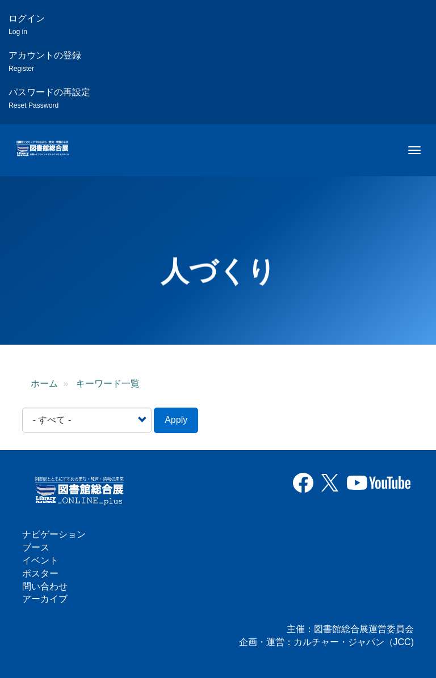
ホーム (44, 383)
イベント (40, 560)
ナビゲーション (54, 534)
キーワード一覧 (108, 383)
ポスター (40, 573)
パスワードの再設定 (49, 98)
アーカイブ (45, 599)
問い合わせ (45, 586)
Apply (176, 420)
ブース (35, 547)
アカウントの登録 (45, 61)
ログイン (27, 25)
